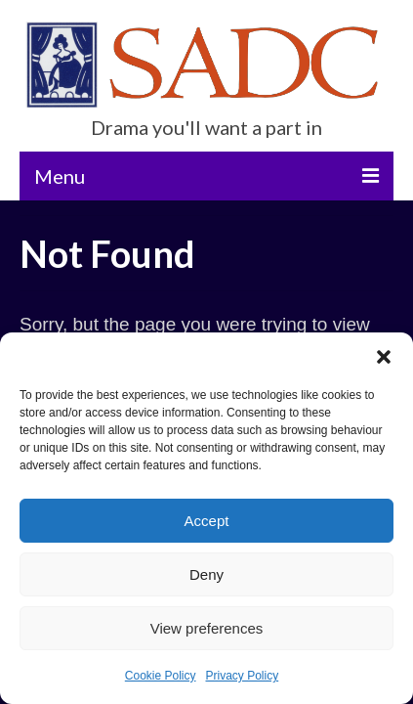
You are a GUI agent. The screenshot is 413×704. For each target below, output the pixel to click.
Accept (207, 520)
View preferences (207, 628)
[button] (383, 357)
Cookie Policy (160, 675)
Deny (206, 574)
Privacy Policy (242, 675)
